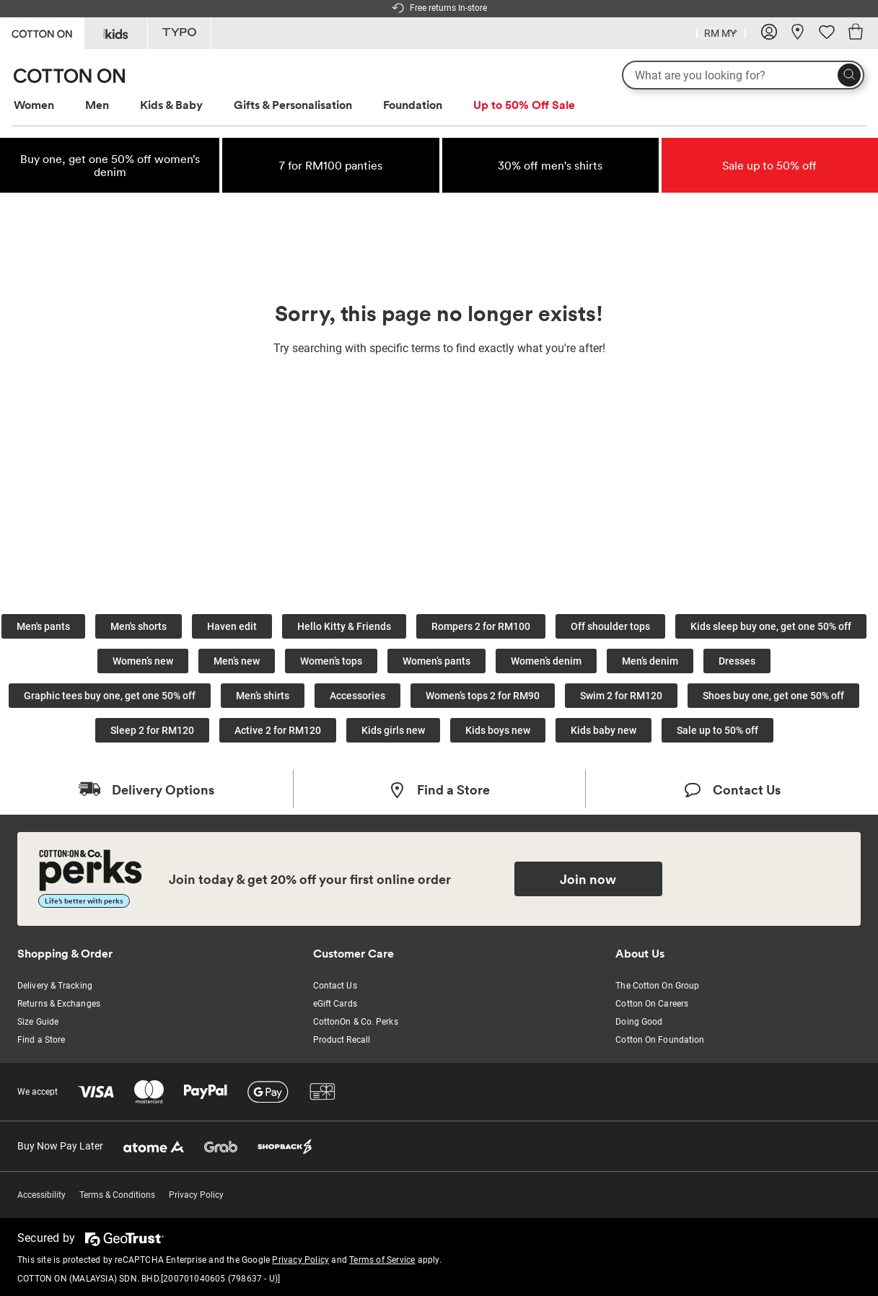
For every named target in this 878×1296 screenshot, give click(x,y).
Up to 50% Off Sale (524, 105)
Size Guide (37, 1022)
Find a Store (41, 1040)
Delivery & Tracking (54, 986)
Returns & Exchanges (58, 1004)
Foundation (412, 105)
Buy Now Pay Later (60, 1146)
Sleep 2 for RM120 (152, 730)
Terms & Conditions (117, 1195)
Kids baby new (603, 730)
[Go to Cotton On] (42, 32)
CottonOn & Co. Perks (355, 1022)
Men (97, 105)
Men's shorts (138, 626)
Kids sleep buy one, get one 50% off (770, 626)
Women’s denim (546, 661)
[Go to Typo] (179, 33)
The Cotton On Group (657, 986)
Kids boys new (497, 730)
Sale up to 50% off (717, 730)
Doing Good (638, 1022)
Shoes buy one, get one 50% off (773, 695)
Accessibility (41, 1195)
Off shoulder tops (610, 626)
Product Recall (341, 1040)
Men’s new (237, 661)
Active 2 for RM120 (277, 730)
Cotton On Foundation (659, 1040)
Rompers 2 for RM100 (480, 626)
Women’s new (143, 661)
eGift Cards (335, 1004)
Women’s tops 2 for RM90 (483, 695)
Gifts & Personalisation (293, 105)
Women (34, 105)
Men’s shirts (262, 695)
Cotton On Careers (651, 1004)
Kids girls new (393, 730)
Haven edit (232, 626)
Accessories (357, 695)
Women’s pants (436, 661)
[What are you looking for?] (743, 75)
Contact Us (335, 986)
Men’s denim (650, 661)
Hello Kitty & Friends (344, 626)
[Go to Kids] (115, 33)
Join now (588, 879)
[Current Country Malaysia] (721, 35)
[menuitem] (47, 105)
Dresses (737, 661)
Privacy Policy (196, 1195)
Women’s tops (331, 661)
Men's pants (43, 626)
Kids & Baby (171, 105)
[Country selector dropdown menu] (721, 31)
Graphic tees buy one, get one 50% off (110, 695)
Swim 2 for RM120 (621, 695)
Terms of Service (382, 1260)
